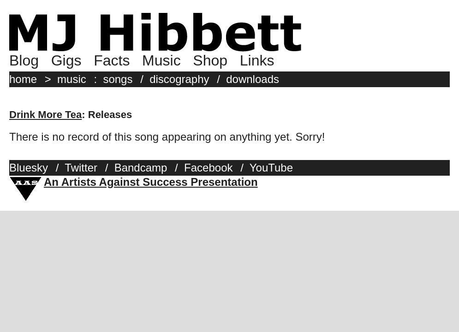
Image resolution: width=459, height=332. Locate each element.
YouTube (271, 167)
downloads (252, 79)
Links (257, 60)
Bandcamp (140, 167)
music (71, 79)
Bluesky (28, 167)
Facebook (208, 167)
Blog (24, 60)
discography (179, 79)
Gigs (66, 60)
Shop (210, 60)
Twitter (81, 167)
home (23, 79)
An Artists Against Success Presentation (151, 182)
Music (161, 60)
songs (117, 79)
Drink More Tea (45, 114)
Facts (112, 60)
